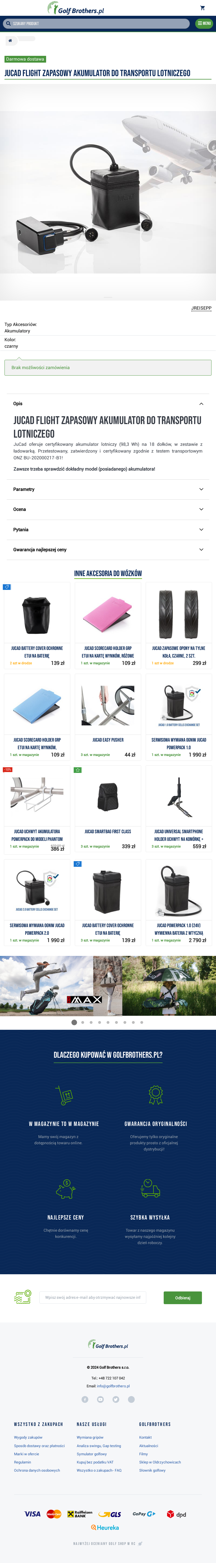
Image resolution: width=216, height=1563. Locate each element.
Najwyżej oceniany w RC (104, 1544)
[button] (74, 1022)
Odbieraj (182, 1298)
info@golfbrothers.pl (113, 1386)
